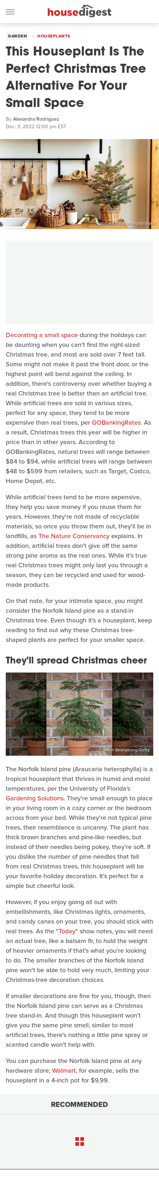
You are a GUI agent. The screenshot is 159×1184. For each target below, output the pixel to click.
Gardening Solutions (35, 798)
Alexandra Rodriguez (36, 119)
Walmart (64, 1070)
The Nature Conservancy (73, 536)
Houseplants (53, 36)
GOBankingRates (116, 422)
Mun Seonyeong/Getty (128, 750)
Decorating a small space (42, 335)
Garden (17, 36)
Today (67, 931)
